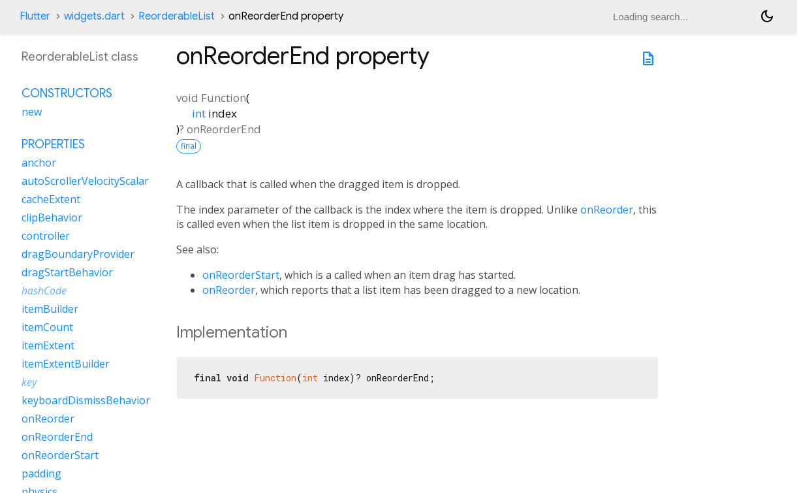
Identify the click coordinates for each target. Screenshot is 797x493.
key (29, 382)
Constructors (67, 93)
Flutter (35, 16)
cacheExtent (51, 199)
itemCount (47, 327)
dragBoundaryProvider (78, 254)
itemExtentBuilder (66, 364)
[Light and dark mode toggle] (767, 16)
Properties (53, 144)
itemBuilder (50, 309)
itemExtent (48, 345)
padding (41, 473)
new (32, 111)
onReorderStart (240, 275)
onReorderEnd (57, 437)
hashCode (44, 290)
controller (46, 236)
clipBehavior (52, 217)
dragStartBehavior (67, 272)
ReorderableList (176, 16)
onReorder (606, 209)
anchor (39, 162)
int (199, 113)
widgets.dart (94, 16)
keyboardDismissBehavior (86, 400)
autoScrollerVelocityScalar (85, 181)
